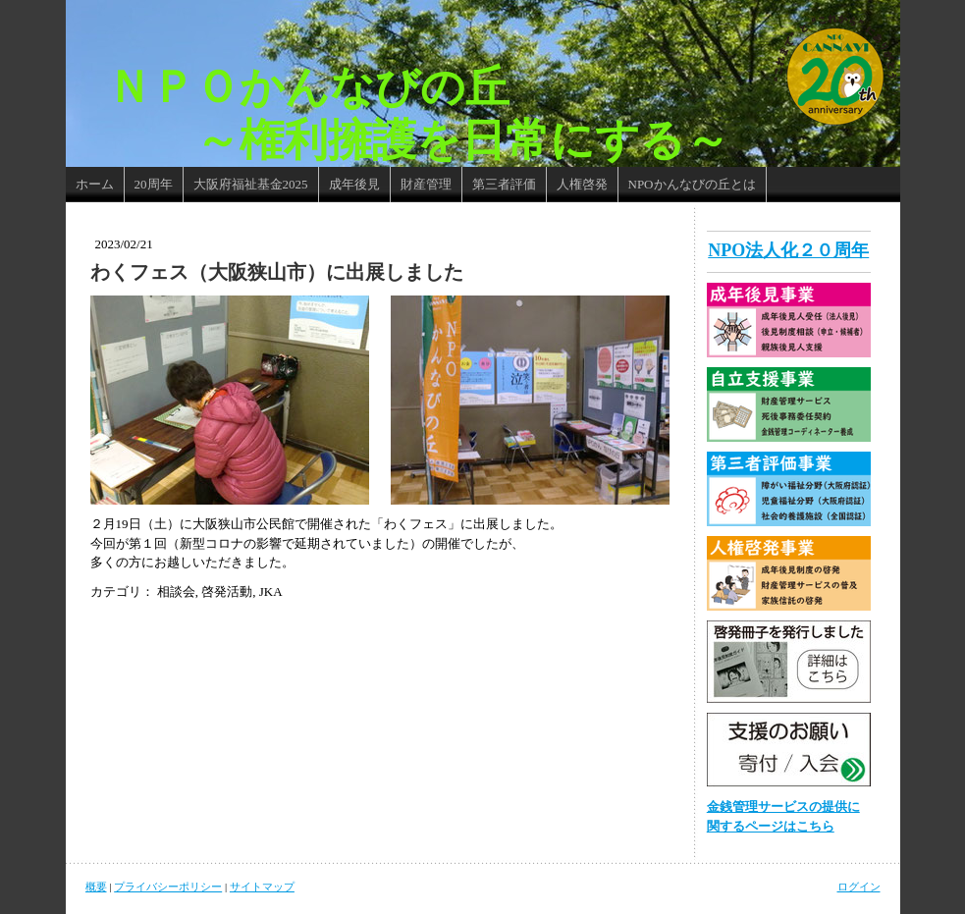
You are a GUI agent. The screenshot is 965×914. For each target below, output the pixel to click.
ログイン (859, 886)
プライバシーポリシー (168, 886)
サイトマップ (262, 886)
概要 (96, 886)
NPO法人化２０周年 (788, 250)
